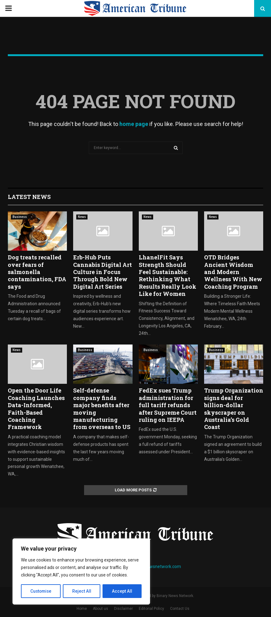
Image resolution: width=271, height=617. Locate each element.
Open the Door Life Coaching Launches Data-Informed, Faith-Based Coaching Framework (36, 409)
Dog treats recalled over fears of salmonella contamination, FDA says (37, 271)
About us (100, 608)
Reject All (82, 591)
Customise (41, 591)
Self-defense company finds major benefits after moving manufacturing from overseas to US (101, 409)
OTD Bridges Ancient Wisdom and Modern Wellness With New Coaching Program (233, 271)
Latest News (29, 196)
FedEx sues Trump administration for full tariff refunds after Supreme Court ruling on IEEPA (168, 405)
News (82, 217)
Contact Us (179, 608)
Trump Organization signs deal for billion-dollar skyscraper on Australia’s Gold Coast (233, 409)
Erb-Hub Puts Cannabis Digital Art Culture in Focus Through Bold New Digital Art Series (102, 271)
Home (82, 608)
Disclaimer (123, 608)
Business (20, 217)
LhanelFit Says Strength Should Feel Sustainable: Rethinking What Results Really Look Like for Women (167, 275)
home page (133, 124)
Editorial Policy (151, 608)
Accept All (122, 591)
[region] (81, 572)
